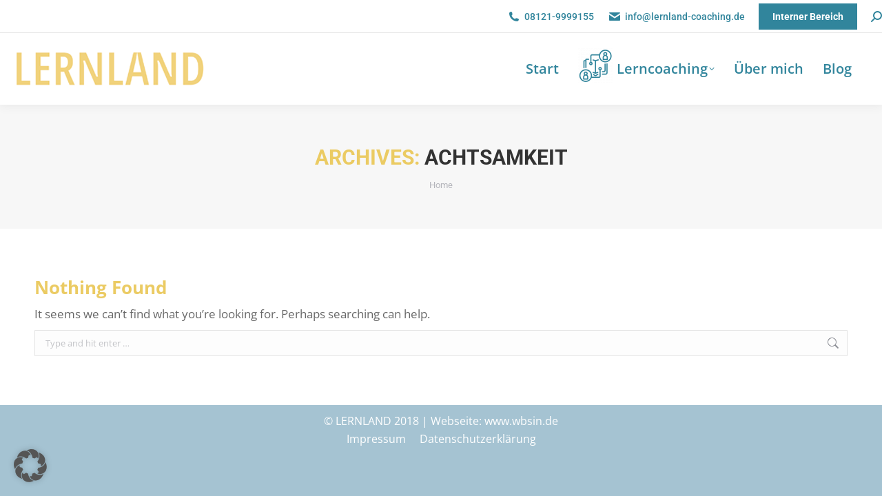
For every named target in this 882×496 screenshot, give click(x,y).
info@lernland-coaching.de (676, 16)
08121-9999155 (550, 16)
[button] (30, 465)
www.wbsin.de (521, 420)
